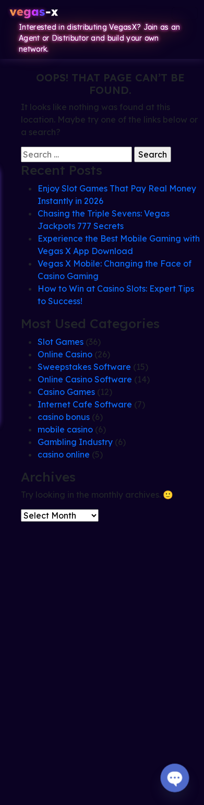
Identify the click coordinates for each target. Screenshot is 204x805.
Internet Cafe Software (85, 404)
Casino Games (66, 392)
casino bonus (64, 417)
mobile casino (65, 429)
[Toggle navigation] (185, 13)
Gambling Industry (75, 442)
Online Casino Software (85, 379)
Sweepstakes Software (84, 367)
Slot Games (60, 342)
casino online (64, 454)
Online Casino (65, 354)
